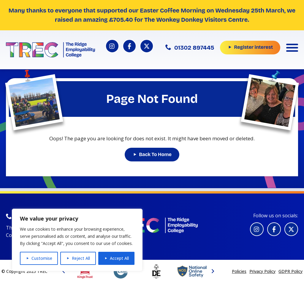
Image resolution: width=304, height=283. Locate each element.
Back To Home (155, 154)
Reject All (81, 258)
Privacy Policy (262, 271)
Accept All (119, 258)
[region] (77, 240)
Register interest (253, 47)
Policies (239, 271)
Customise (41, 258)
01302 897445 (189, 47)
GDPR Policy (290, 271)
